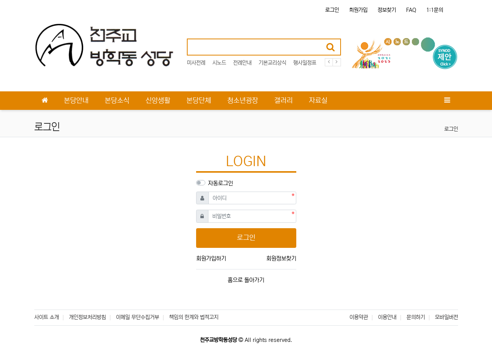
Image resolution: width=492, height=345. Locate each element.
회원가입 (358, 10)
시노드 (219, 63)
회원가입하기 (211, 258)
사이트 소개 (46, 317)
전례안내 (242, 63)
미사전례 (196, 63)
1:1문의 (434, 10)
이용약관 (358, 317)
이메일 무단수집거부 (137, 317)
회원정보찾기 (281, 258)
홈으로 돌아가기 (246, 280)
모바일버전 (446, 317)
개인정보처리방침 (87, 317)
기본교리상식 (272, 63)
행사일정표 (304, 63)
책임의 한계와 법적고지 (193, 317)
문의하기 (415, 317)
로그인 (332, 10)
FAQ (411, 10)
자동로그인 (220, 183)
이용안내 (387, 317)
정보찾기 (387, 10)
